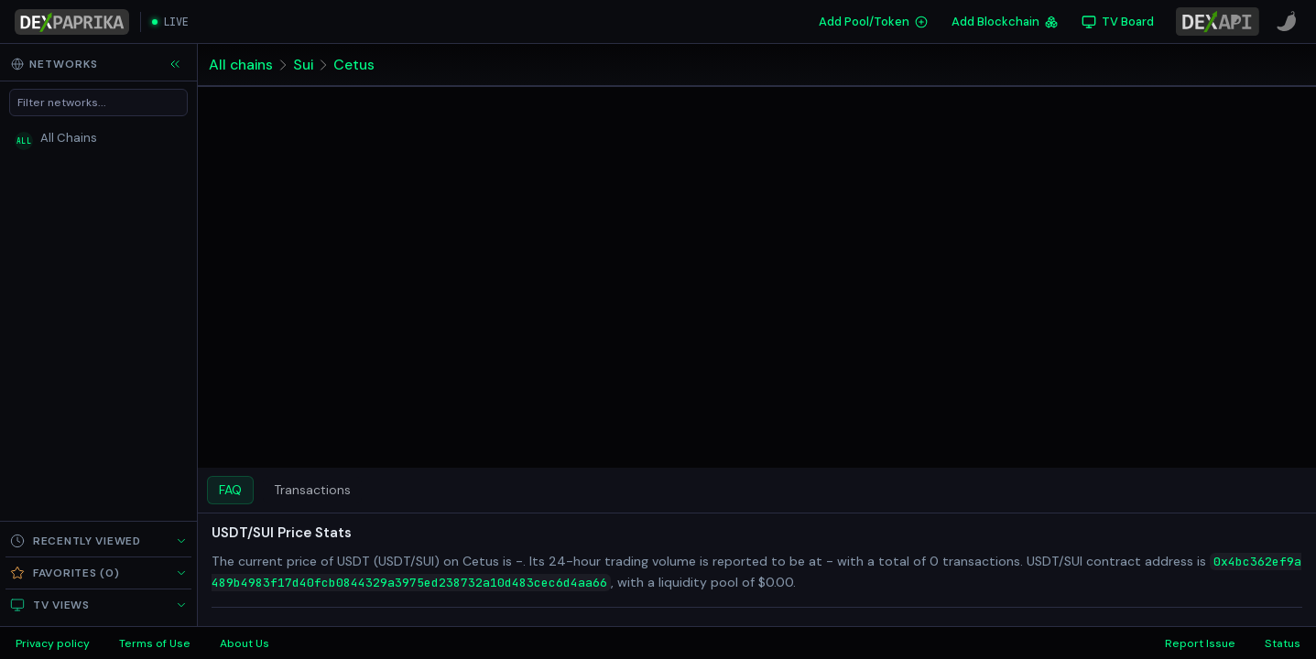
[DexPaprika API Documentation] (1218, 21)
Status (1282, 643)
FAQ (230, 489)
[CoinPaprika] (1286, 22)
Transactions (312, 489)
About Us (244, 643)
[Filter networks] (98, 102)
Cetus (355, 64)
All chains (241, 64)
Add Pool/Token (873, 21)
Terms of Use (154, 643)
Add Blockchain (1005, 21)
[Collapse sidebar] (175, 64)
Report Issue (1200, 643)
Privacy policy (53, 643)
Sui (304, 64)
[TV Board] (1117, 22)
